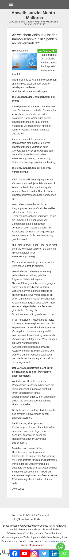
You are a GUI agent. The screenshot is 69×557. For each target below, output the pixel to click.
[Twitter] (44, 553)
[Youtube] (25, 553)
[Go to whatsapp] (60, 546)
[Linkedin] (54, 553)
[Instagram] (35, 553)
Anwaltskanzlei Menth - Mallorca (35, 15)
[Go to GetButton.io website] (60, 553)
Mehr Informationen (32, 545)
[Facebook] (15, 553)
